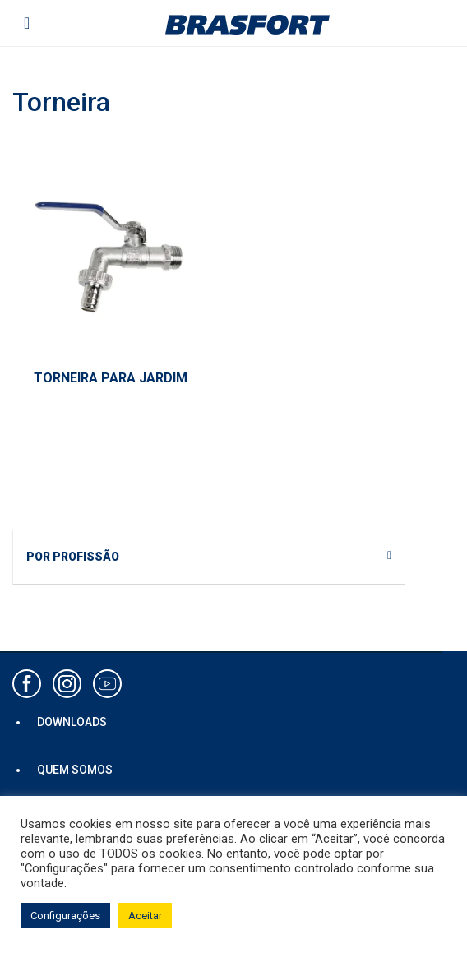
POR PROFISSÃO (72, 556)
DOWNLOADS (72, 722)
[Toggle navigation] (26, 23)
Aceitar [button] (145, 915)
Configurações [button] (65, 915)
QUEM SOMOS (75, 769)
